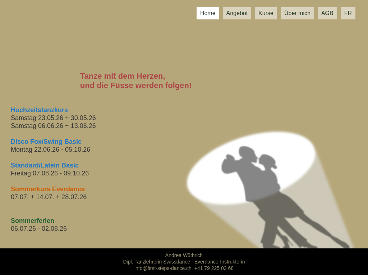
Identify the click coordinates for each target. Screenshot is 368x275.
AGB (327, 13)
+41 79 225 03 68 (214, 268)
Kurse (265, 13)
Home (208, 13)
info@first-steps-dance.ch (163, 268)
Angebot (237, 13)
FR (348, 13)
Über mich (297, 13)
